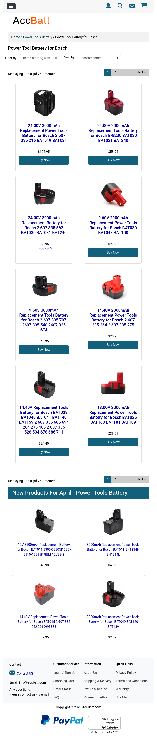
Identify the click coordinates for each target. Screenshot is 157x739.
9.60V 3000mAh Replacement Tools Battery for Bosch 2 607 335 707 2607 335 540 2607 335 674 (43, 320)
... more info (44, 249)
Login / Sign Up (64, 673)
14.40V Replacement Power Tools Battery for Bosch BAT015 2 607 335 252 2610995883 (43, 622)
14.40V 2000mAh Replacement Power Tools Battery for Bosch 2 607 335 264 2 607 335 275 (113, 317)
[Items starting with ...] (39, 58)
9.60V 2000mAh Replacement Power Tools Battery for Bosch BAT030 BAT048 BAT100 (113, 225)
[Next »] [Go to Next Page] (141, 72)
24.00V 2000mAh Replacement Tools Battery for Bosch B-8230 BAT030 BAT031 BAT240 (113, 133)
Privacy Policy (126, 673)
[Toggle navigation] (11, 6)
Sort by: (69, 57)
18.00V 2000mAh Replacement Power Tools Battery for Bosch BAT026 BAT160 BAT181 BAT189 (113, 415)
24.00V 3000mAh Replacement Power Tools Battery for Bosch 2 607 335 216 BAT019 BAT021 (44, 133)
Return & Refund (95, 689)
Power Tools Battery (37, 37)
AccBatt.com (91, 707)
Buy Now (43, 160)
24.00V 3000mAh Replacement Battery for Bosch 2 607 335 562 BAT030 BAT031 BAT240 (44, 225)
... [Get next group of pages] (129, 72)
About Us (90, 673)
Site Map (122, 697)
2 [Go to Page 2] (115, 72)
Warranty (122, 689)
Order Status (62, 689)
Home (15, 37)
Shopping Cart (63, 681)
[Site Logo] (31, 20)
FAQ (56, 697)
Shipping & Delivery (97, 681)
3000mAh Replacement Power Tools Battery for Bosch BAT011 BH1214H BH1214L (113, 549)
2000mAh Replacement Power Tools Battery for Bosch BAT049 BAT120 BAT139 (113, 622)
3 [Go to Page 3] (122, 72)
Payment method (96, 697)
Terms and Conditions (132, 681)
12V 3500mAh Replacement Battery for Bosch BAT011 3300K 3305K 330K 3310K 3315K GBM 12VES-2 (43, 549)
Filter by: (11, 58)
